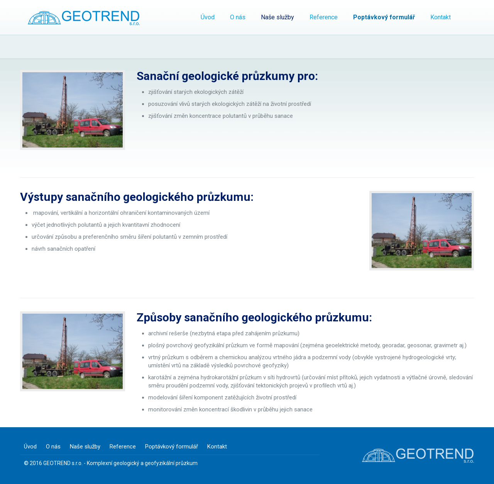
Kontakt (217, 446)
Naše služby (85, 446)
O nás (53, 446)
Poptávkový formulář (171, 446)
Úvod (30, 446)
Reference (123, 446)
